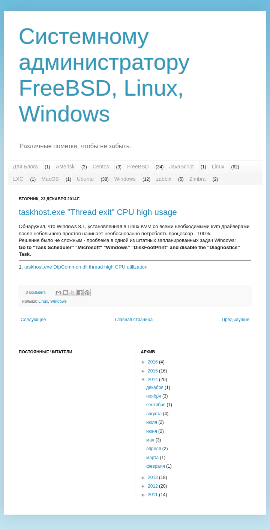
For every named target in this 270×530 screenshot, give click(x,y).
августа (154, 413)
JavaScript (181, 167)
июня (152, 431)
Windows (125, 179)
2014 (153, 379)
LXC (18, 179)
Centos (101, 167)
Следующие (33, 319)
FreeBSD (138, 167)
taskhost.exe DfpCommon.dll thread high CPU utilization (85, 267)
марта (153, 457)
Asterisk (65, 167)
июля (152, 422)
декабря (155, 387)
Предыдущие (235, 319)
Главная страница (134, 319)
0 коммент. (36, 292)
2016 (153, 362)
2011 (153, 494)
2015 (153, 371)
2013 (153, 477)
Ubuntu (85, 179)
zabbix (163, 179)
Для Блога (25, 167)
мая (151, 440)
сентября (156, 404)
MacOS (50, 179)
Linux (218, 167)
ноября (154, 396)
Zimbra (197, 179)
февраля (156, 466)
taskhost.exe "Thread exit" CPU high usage (98, 212)
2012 (153, 486)
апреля (154, 448)
